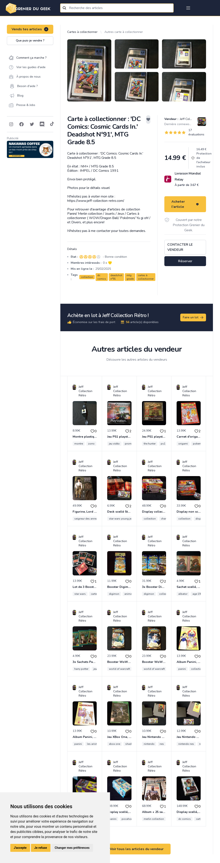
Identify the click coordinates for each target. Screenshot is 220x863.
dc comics (101, 277)
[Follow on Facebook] (21, 124)
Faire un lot (193, 317)
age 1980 (198, 594)
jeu (95, 669)
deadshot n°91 (116, 277)
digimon (114, 594)
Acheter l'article (185, 204)
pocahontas (129, 819)
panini (182, 669)
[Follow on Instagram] (11, 124)
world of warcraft (119, 669)
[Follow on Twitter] (31, 124)
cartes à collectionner (146, 277)
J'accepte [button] (20, 847)
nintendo (149, 744)
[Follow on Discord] (42, 124)
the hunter (150, 443)
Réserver (185, 261)
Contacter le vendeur (180, 247)
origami (183, 443)
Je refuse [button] (40, 847)
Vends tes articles (30, 29)
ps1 (163, 443)
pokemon (199, 443)
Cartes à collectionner (82, 32)
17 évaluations (196, 132)
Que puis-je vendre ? (30, 40)
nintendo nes (186, 744)
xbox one (114, 744)
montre (78, 443)
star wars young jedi (121, 518)
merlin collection (154, 819)
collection (87, 277)
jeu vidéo (114, 443)
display (200, 518)
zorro (91, 443)
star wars (80, 594)
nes (162, 744)
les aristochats (96, 744)
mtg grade (130, 277)
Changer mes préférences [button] (72, 847)
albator (182, 594)
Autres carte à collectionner (123, 32)
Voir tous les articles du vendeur (136, 849)
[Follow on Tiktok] (52, 124)
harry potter (81, 669)
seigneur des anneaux (87, 518)
